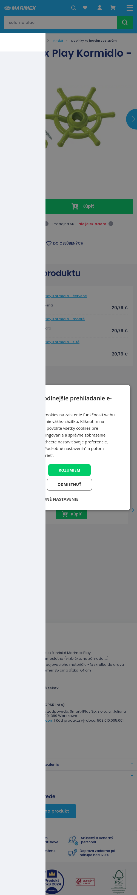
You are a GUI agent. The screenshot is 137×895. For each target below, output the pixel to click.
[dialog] (68, 448)
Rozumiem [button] (69, 469)
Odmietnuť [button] (69, 484)
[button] (50, 499)
